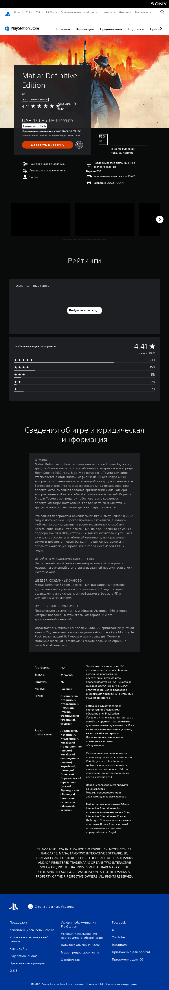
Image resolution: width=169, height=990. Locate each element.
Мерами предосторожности (103, 788)
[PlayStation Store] (23, 24)
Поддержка (142, 12)
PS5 (28, 12)
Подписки (136, 25)
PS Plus (50, 12)
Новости (107, 12)
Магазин (124, 12)
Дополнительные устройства (77, 12)
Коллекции (85, 25)
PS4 (38, 12)
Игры (17, 12)
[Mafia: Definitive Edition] (40, 215)
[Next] (159, 215)
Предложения (111, 25)
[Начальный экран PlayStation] (7, 12)
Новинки (63, 25)
